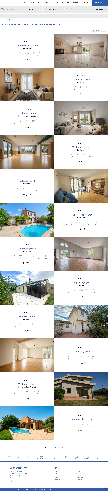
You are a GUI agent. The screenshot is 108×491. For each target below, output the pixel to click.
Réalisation (57, 489)
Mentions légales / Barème (20, 489)
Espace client (100, 3)
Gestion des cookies (39, 489)
